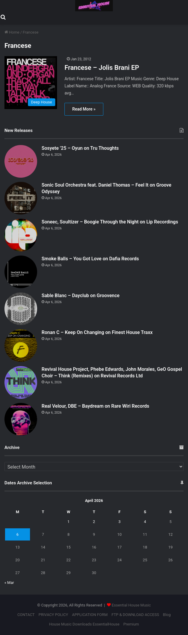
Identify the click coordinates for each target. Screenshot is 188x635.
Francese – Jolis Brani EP (101, 67)
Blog (167, 614)
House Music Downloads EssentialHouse (84, 624)
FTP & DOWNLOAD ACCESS (135, 614)
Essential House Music (131, 605)
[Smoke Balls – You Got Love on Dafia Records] (20, 272)
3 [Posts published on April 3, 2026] (120, 521)
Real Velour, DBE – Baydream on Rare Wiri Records (95, 406)
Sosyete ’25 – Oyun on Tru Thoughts (80, 148)
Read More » (83, 109)
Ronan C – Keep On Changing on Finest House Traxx (97, 332)
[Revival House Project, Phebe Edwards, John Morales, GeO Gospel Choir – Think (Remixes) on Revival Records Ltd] (20, 382)
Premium (131, 624)
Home (11, 32)
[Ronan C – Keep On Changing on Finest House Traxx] (20, 345)
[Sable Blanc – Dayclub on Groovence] (20, 308)
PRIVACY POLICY (53, 614)
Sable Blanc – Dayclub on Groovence (80, 295)
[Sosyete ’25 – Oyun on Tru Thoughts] (20, 161)
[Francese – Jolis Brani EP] (31, 82)
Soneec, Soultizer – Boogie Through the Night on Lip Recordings (110, 222)
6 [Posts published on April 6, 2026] (17, 534)
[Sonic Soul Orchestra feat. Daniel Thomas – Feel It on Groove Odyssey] (20, 198)
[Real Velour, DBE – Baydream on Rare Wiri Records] (20, 419)
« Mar (9, 582)
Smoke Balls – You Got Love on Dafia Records (90, 258)
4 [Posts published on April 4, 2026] (145, 521)
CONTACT (25, 614)
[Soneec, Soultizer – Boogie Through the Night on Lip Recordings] (20, 235)
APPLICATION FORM (90, 614)
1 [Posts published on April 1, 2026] (68, 521)
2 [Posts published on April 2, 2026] (94, 521)
